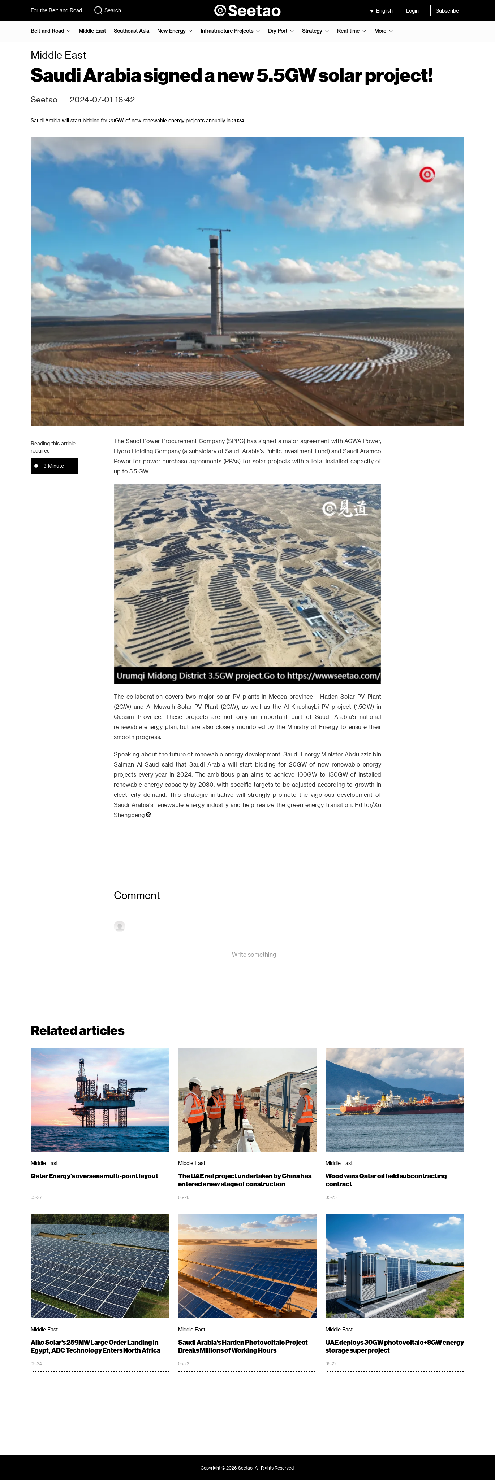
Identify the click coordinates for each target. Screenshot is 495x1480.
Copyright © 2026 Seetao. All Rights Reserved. (248, 1467)
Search (107, 10)
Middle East (92, 31)
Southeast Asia (131, 31)
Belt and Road (47, 31)
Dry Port (277, 31)
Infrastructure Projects (227, 31)
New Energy (171, 31)
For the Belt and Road (56, 10)
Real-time (348, 31)
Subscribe (447, 11)
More (380, 31)
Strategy (312, 31)
